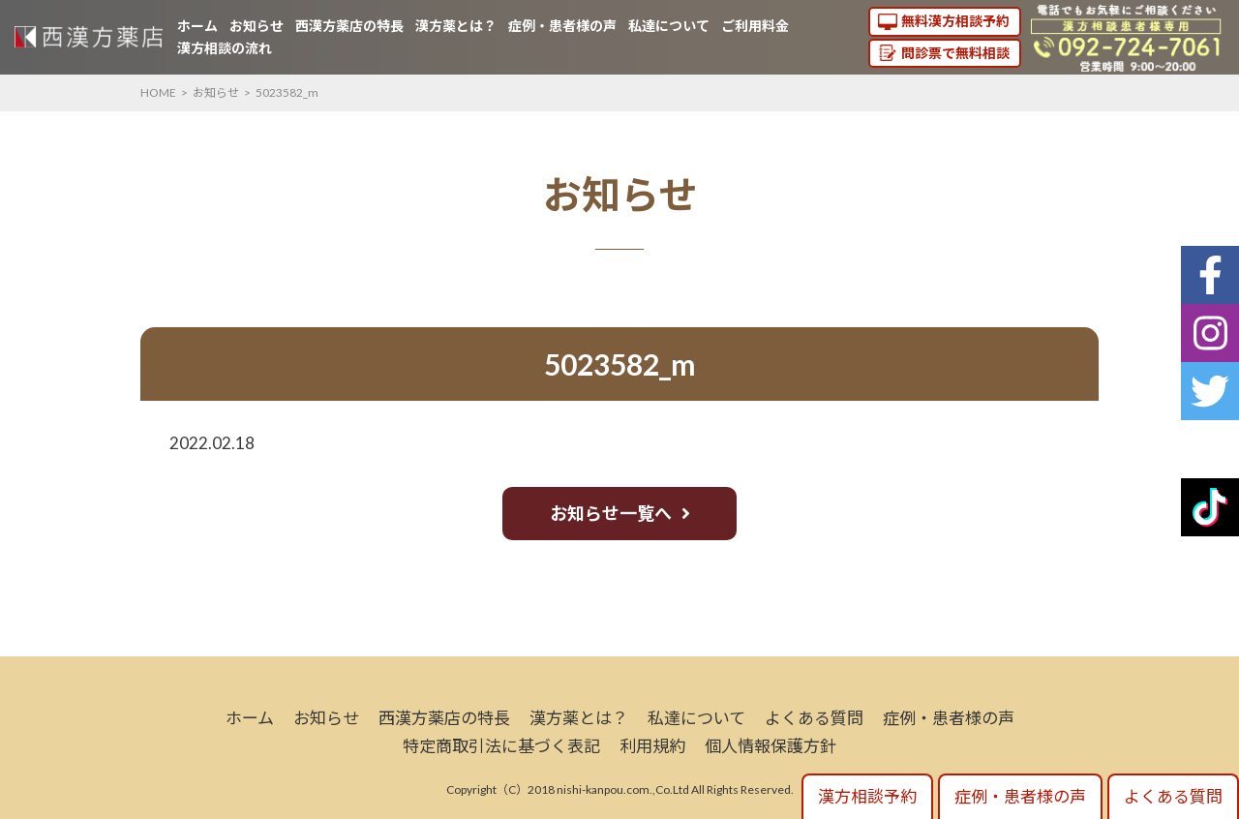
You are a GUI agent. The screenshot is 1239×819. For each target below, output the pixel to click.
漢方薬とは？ (456, 25)
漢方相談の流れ (224, 48)
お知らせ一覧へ (611, 513)
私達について (669, 25)
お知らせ (256, 25)
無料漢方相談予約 (955, 21)
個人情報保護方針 (770, 746)
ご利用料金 (755, 25)
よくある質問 (814, 718)
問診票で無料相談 (955, 53)
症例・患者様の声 (562, 25)
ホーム (197, 25)
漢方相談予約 (867, 796)
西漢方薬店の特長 (349, 25)
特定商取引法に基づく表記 (501, 746)
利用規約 (652, 746)
